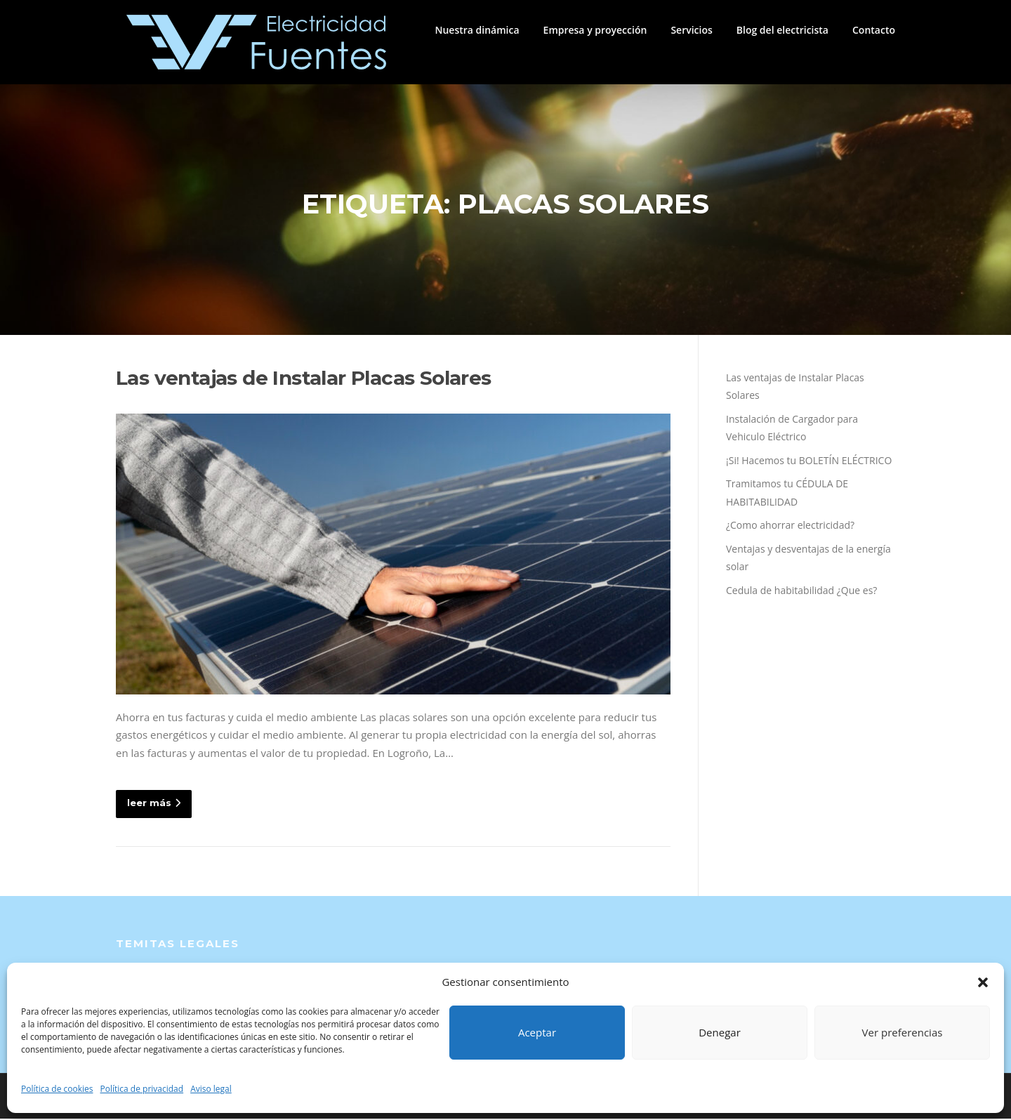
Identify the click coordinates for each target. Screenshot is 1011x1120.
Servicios (691, 30)
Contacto (873, 30)
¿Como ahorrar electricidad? (790, 527)
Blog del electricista (782, 30)
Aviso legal (211, 1089)
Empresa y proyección (595, 30)
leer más (153, 804)
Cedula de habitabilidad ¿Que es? (801, 591)
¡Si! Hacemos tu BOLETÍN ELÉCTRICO (809, 461)
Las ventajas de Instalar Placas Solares (303, 379)
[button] (983, 982)
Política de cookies (57, 1089)
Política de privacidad (142, 1089)
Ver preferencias (902, 1032)
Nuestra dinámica (477, 30)
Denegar (720, 1032)
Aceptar (537, 1032)
